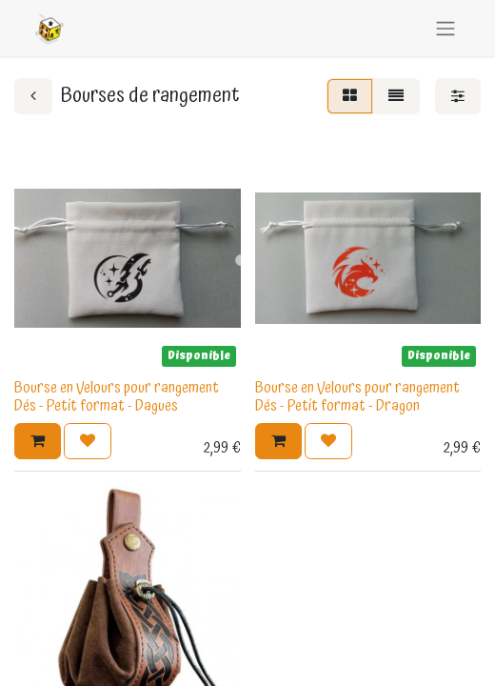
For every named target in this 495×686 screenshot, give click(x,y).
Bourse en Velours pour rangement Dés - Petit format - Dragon (357, 396)
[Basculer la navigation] (445, 28)
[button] (37, 441)
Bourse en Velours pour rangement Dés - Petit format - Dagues (116, 396)
